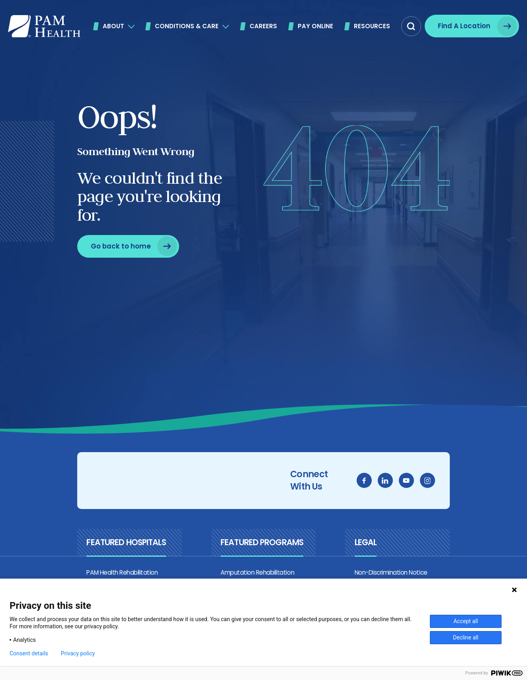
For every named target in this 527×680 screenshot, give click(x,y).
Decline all (465, 637)
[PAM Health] (44, 26)
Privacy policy (78, 653)
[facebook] (381, 482)
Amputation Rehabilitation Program (264, 575)
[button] (411, 26)
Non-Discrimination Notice (396, 575)
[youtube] (423, 482)
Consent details (29, 653)
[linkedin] (402, 482)
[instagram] (445, 482)
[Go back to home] (111, 246)
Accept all (465, 621)
